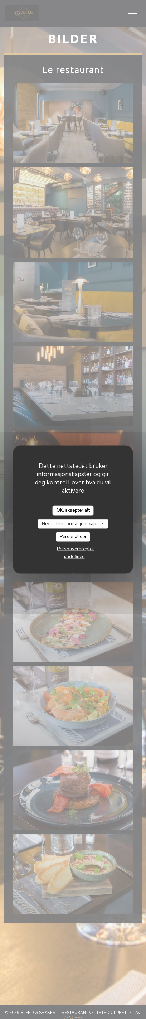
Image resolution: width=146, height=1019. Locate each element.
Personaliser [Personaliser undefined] (73, 536)
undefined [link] (74, 556)
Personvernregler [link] (75, 548)
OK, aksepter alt (73, 510)
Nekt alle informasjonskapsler (73, 523)
